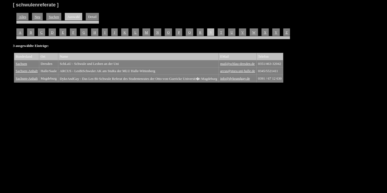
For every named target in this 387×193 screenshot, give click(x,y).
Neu (37, 17)
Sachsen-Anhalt (27, 71)
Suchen (54, 17)
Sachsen (21, 64)
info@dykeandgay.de (235, 78)
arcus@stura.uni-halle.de (237, 71)
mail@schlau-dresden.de (237, 64)
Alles (22, 17)
